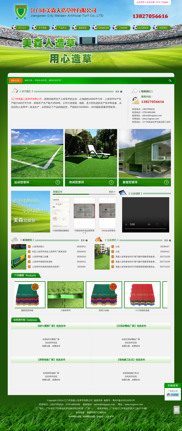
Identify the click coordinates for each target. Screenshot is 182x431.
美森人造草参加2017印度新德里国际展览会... (136, 267)
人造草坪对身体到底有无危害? (46, 267)
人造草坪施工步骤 (40, 256)
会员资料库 (143, 28)
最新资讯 (83, 28)
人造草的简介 (38, 246)
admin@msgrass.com (104, 404)
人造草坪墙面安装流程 (42, 262)
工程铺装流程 (103, 28)
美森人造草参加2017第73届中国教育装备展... (136, 256)
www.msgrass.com (134, 404)
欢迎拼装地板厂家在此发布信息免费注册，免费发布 (51, 376)
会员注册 (150, 2)
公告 (118, 246)
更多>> (112, 192)
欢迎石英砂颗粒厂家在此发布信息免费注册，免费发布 (131, 342)
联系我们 (163, 28)
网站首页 (22, 28)
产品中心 (63, 28)
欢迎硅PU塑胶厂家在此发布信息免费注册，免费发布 (51, 342)
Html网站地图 (74, 416)
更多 (117, 91)
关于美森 (42, 28)
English (165, 2)
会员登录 (141, 2)
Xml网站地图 (89, 416)
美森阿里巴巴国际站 (96, 412)
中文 (158, 2)
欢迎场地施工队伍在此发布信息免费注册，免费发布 (131, 376)
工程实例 (123, 28)
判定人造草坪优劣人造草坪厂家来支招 (49, 251)
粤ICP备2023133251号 (124, 400)
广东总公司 (172, 393)
